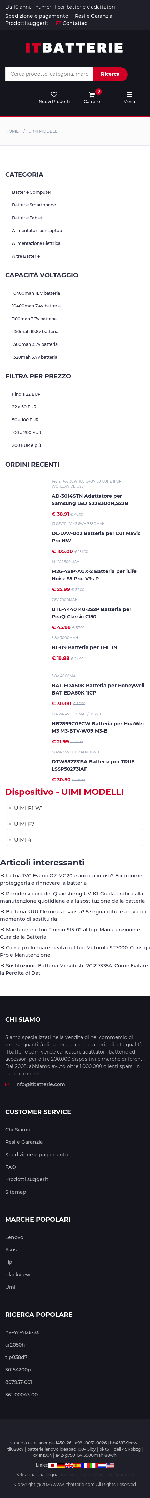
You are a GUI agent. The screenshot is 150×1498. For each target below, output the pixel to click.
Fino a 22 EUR (26, 394)
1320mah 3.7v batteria (34, 357)
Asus (11, 1250)
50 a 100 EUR (25, 419)
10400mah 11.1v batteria (36, 293)
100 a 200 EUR (26, 432)
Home (12, 131)
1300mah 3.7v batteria (35, 344)
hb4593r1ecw (123, 1442)
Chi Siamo (17, 1130)
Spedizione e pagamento (36, 16)
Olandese (103, 1474)
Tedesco (68, 1474)
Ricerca (110, 74)
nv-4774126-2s (22, 1332)
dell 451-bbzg (127, 1449)
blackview (17, 1274)
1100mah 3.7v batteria (34, 318)
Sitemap (15, 1192)
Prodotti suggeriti (27, 23)
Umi (10, 1287)
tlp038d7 (16, 1357)
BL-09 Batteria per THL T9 (84, 647)
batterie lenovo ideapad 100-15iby (61, 1449)
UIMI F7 (24, 823)
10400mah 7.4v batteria (36, 306)
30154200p (18, 1370)
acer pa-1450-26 (55, 1442)
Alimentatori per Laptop (37, 230)
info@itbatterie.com (35, 1084)
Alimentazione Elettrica (36, 243)
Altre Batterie (26, 256)
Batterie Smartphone (34, 205)
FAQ (10, 1167)
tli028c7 (15, 1449)
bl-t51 (104, 1449)
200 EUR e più (26, 445)
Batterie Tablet (27, 217)
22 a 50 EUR (24, 407)
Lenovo (14, 1237)
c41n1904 (42, 1455)
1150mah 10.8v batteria (35, 331)
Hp (8, 1262)
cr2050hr (16, 1345)
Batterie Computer (31, 192)
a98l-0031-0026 (91, 1442)
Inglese (85, 1474)
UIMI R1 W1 (28, 808)
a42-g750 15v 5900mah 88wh (86, 1455)
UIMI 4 (22, 839)
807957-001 (18, 1382)
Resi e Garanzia (93, 16)
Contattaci (72, 23)
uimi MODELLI (43, 131)
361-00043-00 (21, 1394)
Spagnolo (124, 1474)
